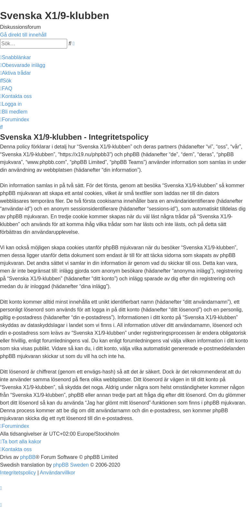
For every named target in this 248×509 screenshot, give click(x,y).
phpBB (28, 457)
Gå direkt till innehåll (23, 35)
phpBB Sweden (71, 465)
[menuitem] (22, 65)
